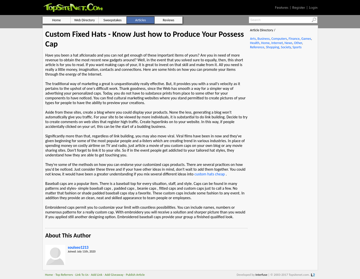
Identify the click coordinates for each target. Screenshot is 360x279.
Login (313, 7)
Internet (277, 43)
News (288, 43)
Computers (279, 39)
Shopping (272, 47)
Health (255, 43)
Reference (257, 47)
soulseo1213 (78, 247)
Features (281, 7)
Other (298, 43)
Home (265, 43)
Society (286, 47)
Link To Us (81, 274)
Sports (297, 47)
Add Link (96, 274)
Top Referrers (64, 274)
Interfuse (262, 274)
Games (306, 39)
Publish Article (135, 274)
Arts (253, 39)
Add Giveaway (114, 274)
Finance (294, 39)
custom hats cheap (209, 174)
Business (264, 39)
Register (298, 7)
